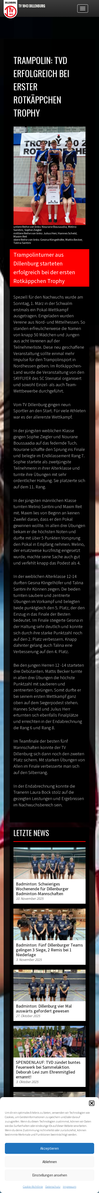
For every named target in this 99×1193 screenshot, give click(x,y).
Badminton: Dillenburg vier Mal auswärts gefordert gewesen (44, 1008)
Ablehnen (49, 1161)
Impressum (69, 1186)
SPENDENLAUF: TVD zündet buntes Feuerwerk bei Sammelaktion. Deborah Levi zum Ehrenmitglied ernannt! (48, 1069)
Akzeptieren (49, 1148)
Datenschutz (52, 1186)
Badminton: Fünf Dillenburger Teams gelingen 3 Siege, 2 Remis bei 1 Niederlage (49, 949)
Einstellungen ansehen (49, 1175)
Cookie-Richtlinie (33, 1186)
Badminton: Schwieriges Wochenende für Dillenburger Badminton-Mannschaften (42, 888)
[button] (91, 1103)
